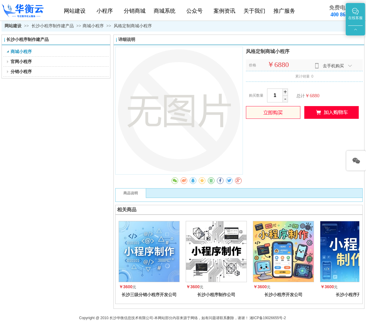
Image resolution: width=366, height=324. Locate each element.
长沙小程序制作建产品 (53, 26)
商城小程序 (93, 26)
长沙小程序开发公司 (283, 294)
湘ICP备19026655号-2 (268, 318)
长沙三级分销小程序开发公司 (149, 294)
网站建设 (13, 26)
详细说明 (126, 39)
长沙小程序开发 (350, 294)
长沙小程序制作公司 (216, 294)
